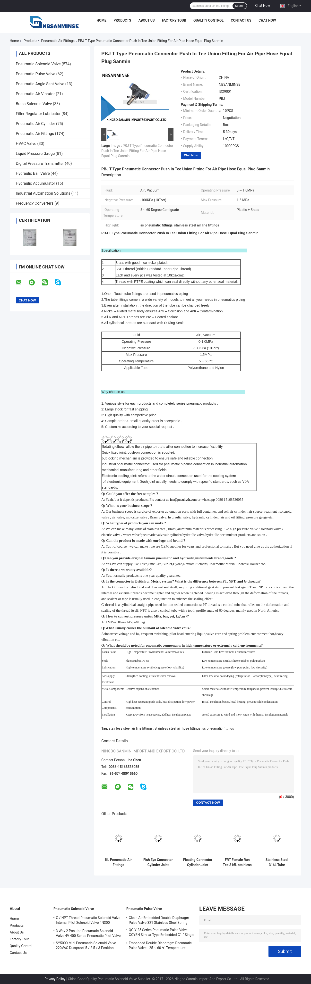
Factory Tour (174, 20)
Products (122, 20)
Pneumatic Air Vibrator (35, 94)
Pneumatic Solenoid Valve (38, 64)
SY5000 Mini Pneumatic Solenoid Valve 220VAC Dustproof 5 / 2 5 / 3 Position (86, 945)
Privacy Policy (54, 979)
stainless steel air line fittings (131, 728)
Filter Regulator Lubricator (38, 113)
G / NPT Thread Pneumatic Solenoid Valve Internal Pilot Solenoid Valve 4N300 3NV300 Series (88, 921)
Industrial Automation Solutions (43, 193)
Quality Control (208, 20)
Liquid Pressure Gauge (35, 153)
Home (101, 20)
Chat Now (262, 6)
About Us (146, 20)
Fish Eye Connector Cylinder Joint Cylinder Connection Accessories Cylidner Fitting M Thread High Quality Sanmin (158, 862)
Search (239, 6)
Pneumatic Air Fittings (58, 41)
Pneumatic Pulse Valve (35, 74)
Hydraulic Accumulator (35, 183)
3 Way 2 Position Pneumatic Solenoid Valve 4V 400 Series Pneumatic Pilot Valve (88, 933)
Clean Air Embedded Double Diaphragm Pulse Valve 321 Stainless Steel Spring (159, 920)
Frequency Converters (34, 203)
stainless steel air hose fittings (177, 728)
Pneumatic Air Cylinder (35, 123)
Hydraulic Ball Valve (33, 173)
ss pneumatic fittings (218, 728)
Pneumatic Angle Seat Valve (40, 84)
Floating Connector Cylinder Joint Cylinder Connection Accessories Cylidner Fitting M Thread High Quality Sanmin (197, 862)
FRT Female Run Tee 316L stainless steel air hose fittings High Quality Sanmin (237, 862)
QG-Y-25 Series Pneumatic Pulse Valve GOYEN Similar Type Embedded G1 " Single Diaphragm (161, 933)
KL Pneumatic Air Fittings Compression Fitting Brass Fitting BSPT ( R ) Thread (118, 862)
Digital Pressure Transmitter (40, 163)
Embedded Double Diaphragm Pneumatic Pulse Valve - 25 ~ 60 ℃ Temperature (160, 945)
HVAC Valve (26, 143)
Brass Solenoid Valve (34, 103)
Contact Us (241, 20)
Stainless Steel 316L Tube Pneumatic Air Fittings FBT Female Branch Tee (276, 862)
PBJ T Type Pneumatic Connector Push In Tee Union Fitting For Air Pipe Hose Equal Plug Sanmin (137, 151)
